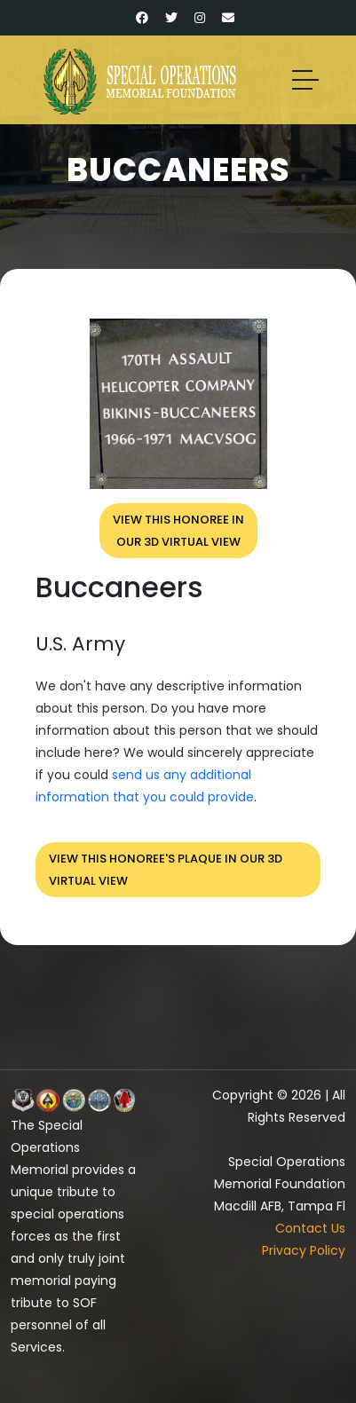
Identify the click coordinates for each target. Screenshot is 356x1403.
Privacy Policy (303, 1250)
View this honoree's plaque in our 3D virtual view (165, 869)
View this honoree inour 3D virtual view (178, 530)
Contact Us (310, 1228)
